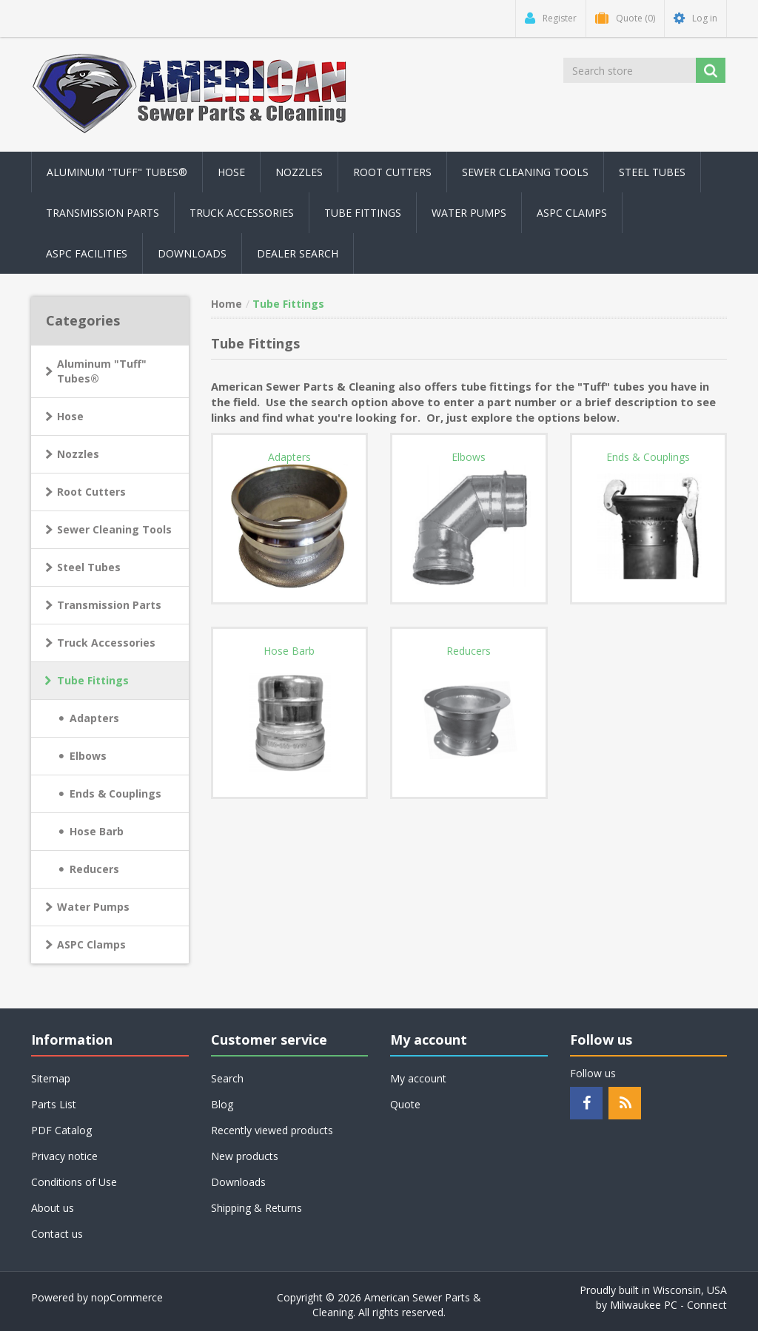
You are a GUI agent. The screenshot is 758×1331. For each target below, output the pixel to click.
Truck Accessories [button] (242, 213)
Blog (222, 1104)
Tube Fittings (93, 680)
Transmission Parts (109, 605)
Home (226, 304)
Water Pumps (93, 907)
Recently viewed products (272, 1130)
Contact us (57, 1234)
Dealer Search (297, 253)
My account (418, 1078)
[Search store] (629, 70)
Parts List (53, 1104)
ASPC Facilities (86, 253)
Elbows (88, 756)
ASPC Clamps (91, 944)
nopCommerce (127, 1297)
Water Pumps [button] (469, 213)
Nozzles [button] (299, 172)
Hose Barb (97, 831)
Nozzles (78, 454)
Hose (70, 416)
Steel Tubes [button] (652, 172)
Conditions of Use (74, 1182)
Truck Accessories (106, 643)
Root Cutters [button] (392, 172)
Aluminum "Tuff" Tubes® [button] (117, 172)
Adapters (94, 718)
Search (227, 1078)
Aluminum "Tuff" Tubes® (102, 371)
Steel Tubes (89, 567)
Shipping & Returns (256, 1208)
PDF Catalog (61, 1130)
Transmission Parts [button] (102, 213)
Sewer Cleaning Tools (114, 529)
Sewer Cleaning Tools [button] (525, 172)
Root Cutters (91, 492)
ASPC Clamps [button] (572, 213)
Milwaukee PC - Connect (668, 1305)
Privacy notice (64, 1156)
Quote (405, 1104)
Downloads (192, 253)
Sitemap (50, 1078)
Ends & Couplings (115, 793)
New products (244, 1156)
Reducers (94, 869)
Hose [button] (231, 172)
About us (52, 1208)
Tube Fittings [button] (362, 213)
